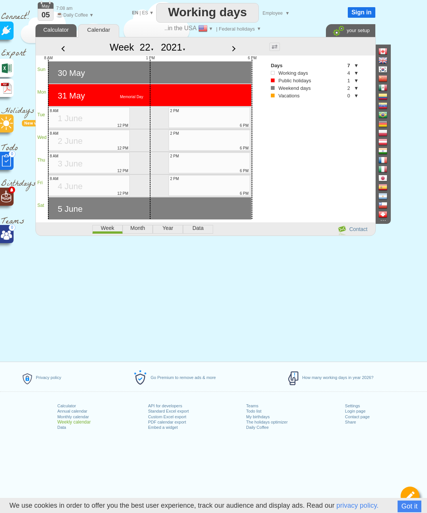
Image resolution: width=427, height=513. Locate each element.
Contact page (357, 416)
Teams (252, 406)
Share (350, 422)
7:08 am (64, 8)
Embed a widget (163, 427)
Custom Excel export (167, 416)
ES (145, 12)
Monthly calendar (73, 416)
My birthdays (258, 416)
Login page (355, 411)
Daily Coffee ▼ (75, 15)
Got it (409, 506)
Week (122, 47)
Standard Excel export (168, 411)
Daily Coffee (257, 427)
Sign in (362, 12)
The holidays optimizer (267, 422)
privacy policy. (357, 505)
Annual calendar (72, 411)
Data (61, 427)
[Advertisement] (205, 297)
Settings (352, 406)
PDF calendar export (167, 422)
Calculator (66, 406)
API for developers (165, 406)
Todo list (253, 411)
